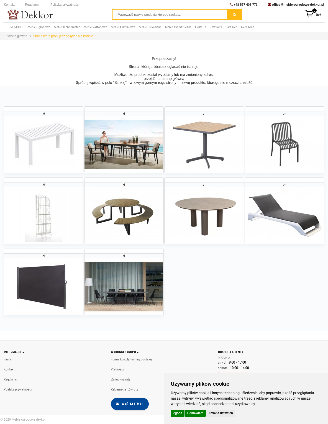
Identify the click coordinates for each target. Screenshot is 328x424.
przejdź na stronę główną (164, 79)
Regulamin (32, 4)
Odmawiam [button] (195, 413)
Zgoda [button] (177, 413)
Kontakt (9, 4)
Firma (7, 359)
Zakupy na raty (120, 379)
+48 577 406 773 (244, 4)
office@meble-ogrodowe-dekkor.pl (296, 4)
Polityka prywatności (64, 4)
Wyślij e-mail (129, 404)
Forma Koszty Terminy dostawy (131, 359)
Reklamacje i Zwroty (124, 389)
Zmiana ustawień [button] (220, 413)
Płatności (117, 369)
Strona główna (17, 36)
